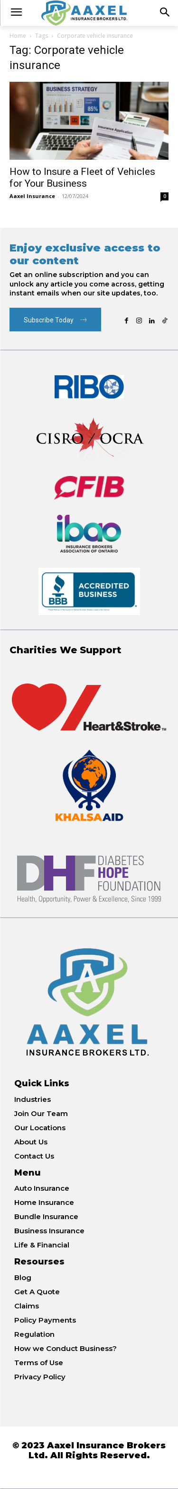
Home (17, 36)
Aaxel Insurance (32, 195)
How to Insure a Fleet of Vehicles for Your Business (82, 177)
